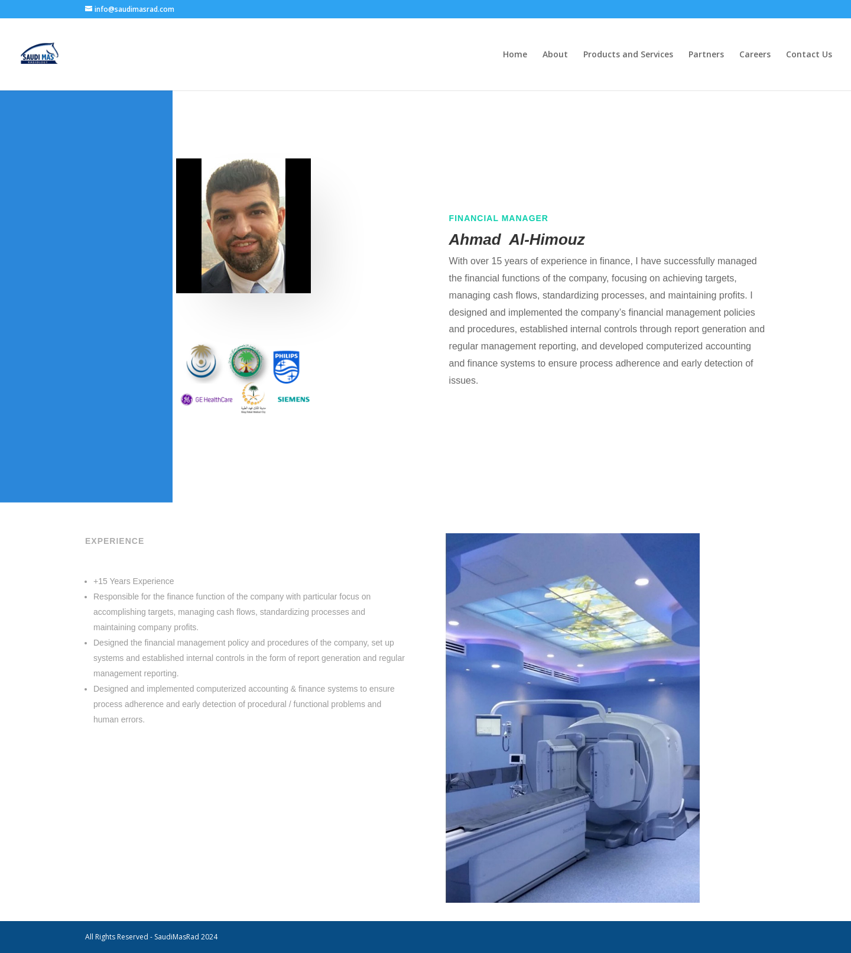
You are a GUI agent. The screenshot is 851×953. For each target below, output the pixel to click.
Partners (706, 55)
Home (515, 55)
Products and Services (628, 55)
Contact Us (809, 55)
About (555, 55)
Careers (755, 55)
